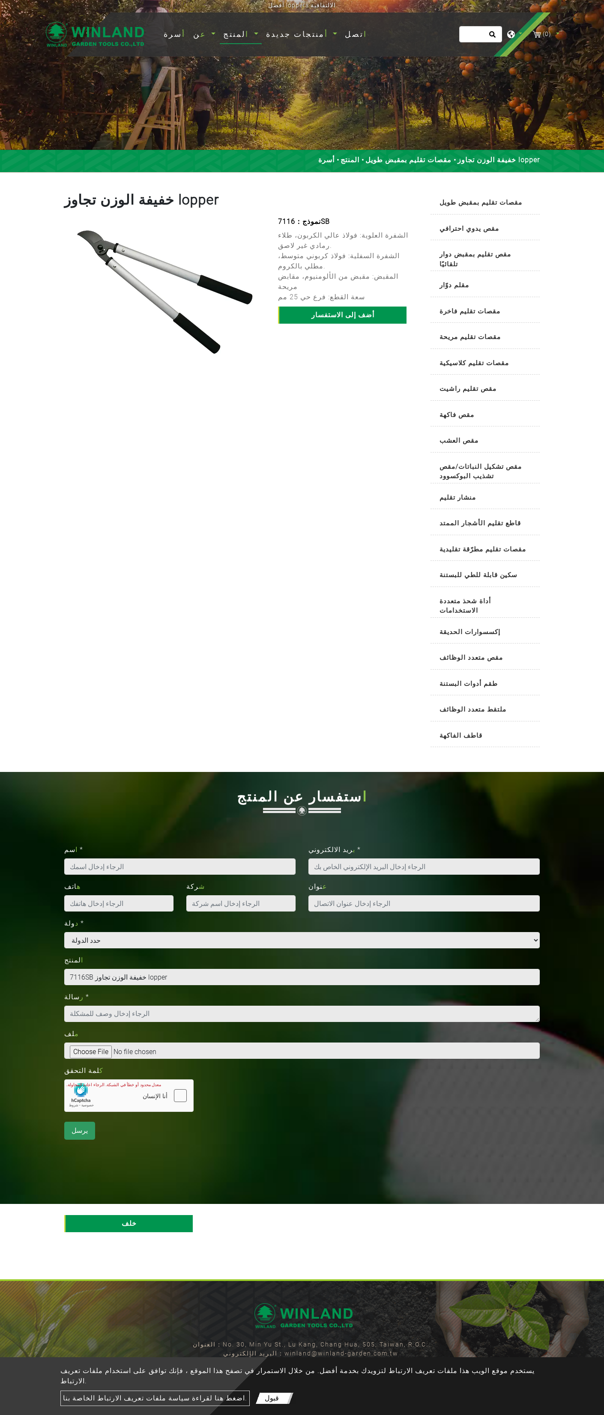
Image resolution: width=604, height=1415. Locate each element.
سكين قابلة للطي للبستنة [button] (478, 575)
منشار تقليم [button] (458, 497)
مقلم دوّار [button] (454, 285)
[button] (71, 300)
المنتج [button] (237, 34)
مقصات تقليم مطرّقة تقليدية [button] (483, 549)
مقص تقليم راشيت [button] (468, 389)
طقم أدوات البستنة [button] (469, 684)
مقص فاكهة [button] (457, 415)
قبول (272, 1398)
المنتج (350, 160)
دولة (74, 923)
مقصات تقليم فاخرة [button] (470, 311)
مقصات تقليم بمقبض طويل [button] (481, 202)
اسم (73, 850)
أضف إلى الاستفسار (342, 315)
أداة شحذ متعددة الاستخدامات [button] (465, 606)
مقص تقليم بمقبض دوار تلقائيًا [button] (475, 259)
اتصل (356, 34)
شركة (195, 886)
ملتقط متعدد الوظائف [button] (473, 709)
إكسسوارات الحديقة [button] (470, 632)
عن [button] (201, 34)
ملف (71, 1034)
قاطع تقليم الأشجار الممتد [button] (480, 523)
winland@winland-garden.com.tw (341, 1353)
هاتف (72, 886)
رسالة (76, 997)
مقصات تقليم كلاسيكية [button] (474, 363)
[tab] (485, 203)
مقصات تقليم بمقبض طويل (408, 160)
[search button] (491, 37)
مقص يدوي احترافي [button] (469, 228)
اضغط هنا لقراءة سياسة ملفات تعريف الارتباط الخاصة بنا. (155, 1398)
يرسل (80, 1130)
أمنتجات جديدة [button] (298, 34)
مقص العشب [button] (459, 440)
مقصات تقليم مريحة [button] (470, 337)
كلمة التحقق (83, 1070)
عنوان (317, 886)
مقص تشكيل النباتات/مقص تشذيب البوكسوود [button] (481, 471)
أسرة (176, 33)
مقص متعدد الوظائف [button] (471, 657)
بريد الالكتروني (334, 850)
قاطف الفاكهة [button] (461, 735)
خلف (129, 1223)
